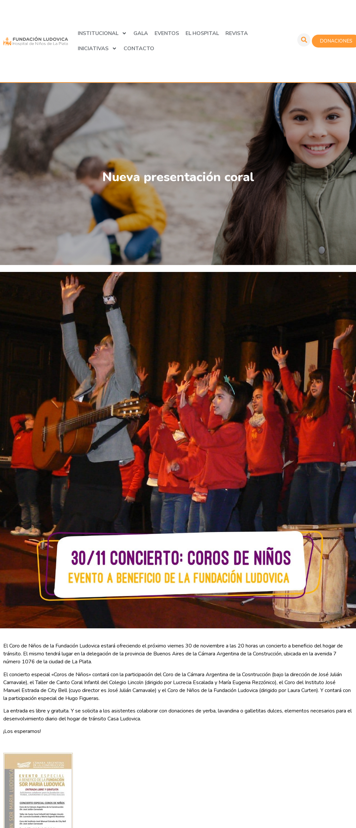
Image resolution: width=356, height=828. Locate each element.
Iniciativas (97, 48)
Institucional (102, 33)
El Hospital (202, 33)
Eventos (167, 33)
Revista (236, 33)
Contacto (139, 48)
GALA (141, 33)
